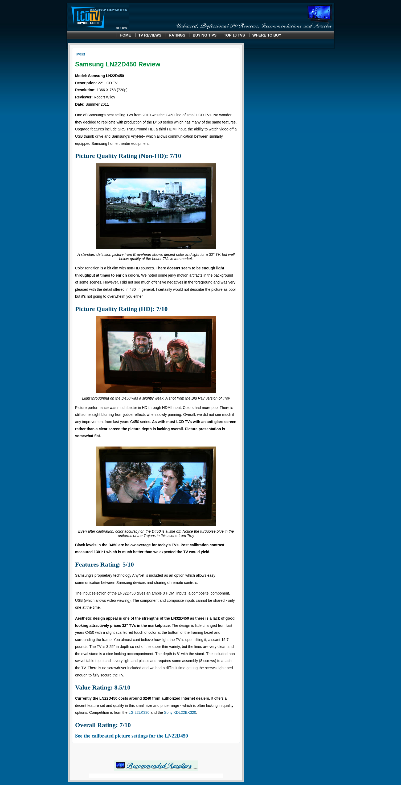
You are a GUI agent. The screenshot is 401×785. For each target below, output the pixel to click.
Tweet (80, 54)
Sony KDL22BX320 (180, 712)
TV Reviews (149, 35)
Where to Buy (266, 35)
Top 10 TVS (234, 35)
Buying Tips (204, 35)
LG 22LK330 (139, 712)
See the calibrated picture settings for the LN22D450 (131, 736)
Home (125, 35)
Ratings (177, 35)
